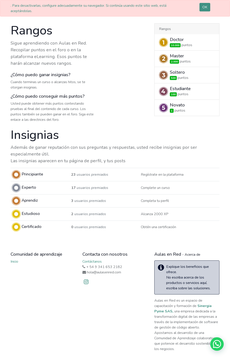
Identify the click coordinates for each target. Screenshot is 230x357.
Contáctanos (92, 261)
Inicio (14, 261)
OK (204, 7)
